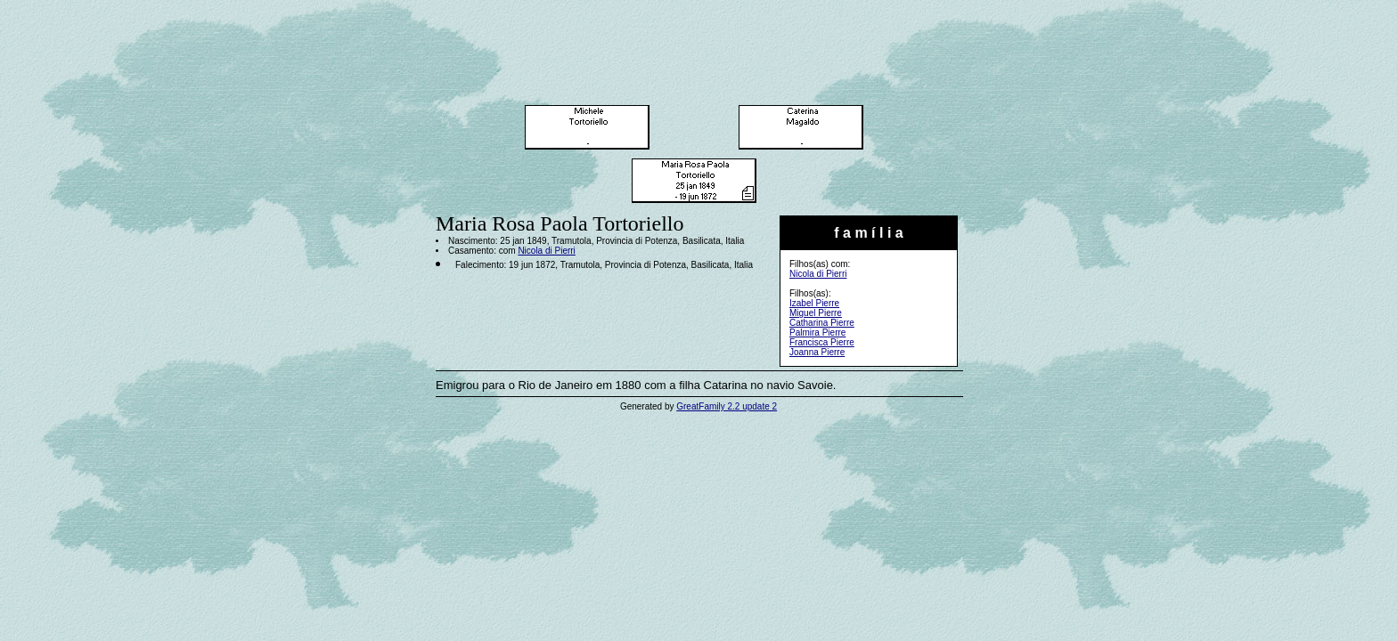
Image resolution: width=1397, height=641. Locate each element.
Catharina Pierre (821, 323)
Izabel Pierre (814, 303)
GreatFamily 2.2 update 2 (726, 406)
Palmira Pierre (817, 332)
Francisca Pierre (821, 342)
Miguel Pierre (815, 313)
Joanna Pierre (817, 352)
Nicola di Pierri (817, 274)
